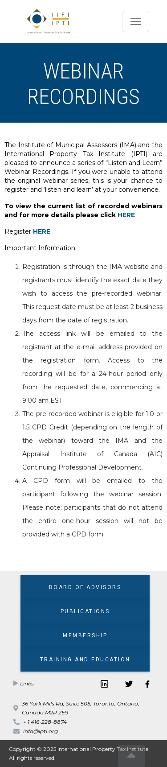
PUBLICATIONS (85, 611)
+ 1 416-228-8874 (45, 721)
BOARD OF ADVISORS (85, 587)
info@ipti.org (40, 731)
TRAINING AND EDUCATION (85, 659)
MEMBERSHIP (85, 635)
